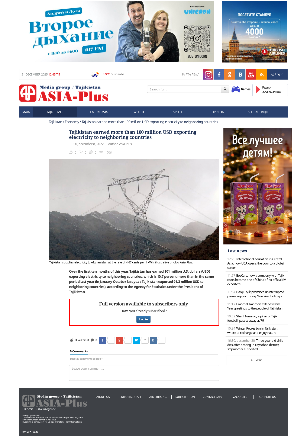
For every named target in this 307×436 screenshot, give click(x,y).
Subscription (185, 397)
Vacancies (240, 397)
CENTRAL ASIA (98, 112)
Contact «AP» (212, 397)
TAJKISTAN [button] (55, 112)
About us (103, 397)
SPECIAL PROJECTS (260, 112)
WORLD (139, 112)
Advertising (158, 397)
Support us (267, 397)
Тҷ (189, 74)
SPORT (177, 112)
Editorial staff (131, 397)
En (195, 74)
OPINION (218, 112)
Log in (277, 74)
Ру (183, 74)
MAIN (26, 112)
